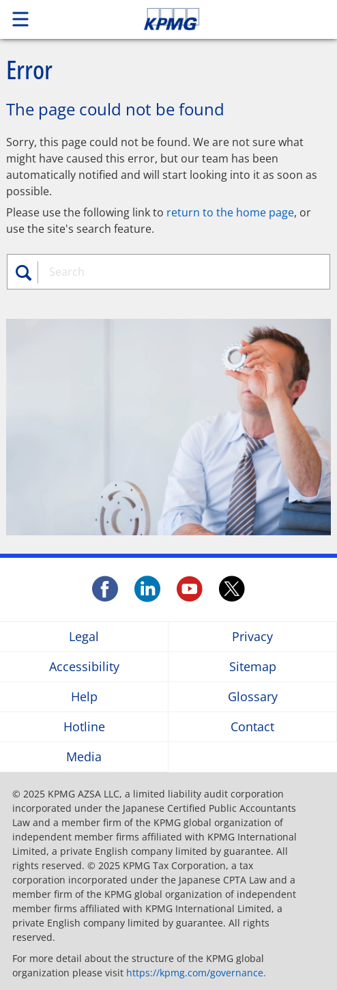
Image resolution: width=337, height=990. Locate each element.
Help (84, 697)
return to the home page (230, 212)
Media (84, 757)
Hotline (84, 727)
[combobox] (175, 272)
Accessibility (84, 667)
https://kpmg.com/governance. (196, 972)
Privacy (252, 637)
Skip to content (203, 19)
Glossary (253, 697)
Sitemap (252, 667)
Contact (252, 727)
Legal (84, 637)
